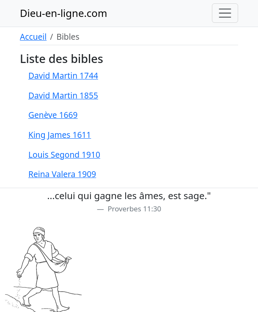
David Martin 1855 (63, 95)
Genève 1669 (53, 114)
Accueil (33, 36)
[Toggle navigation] (225, 13)
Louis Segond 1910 (64, 154)
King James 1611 (59, 134)
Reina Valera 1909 (62, 174)
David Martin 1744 (63, 75)
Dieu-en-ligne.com (63, 13)
